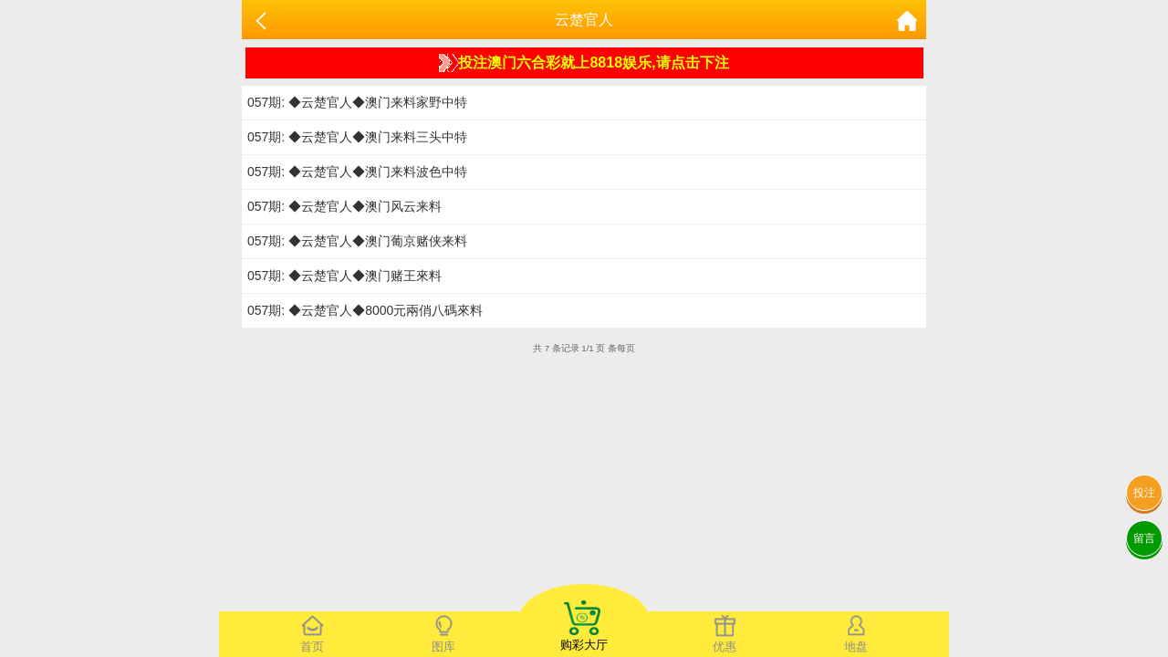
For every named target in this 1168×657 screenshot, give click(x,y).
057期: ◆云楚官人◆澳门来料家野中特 (357, 102)
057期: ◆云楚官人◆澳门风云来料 (344, 206)
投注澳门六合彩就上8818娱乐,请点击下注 (583, 63)
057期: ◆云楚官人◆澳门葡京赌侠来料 (357, 241)
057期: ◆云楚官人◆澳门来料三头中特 (357, 137)
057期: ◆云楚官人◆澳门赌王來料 (344, 275)
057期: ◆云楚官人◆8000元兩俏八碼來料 (365, 310)
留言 (1144, 538)
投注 (1144, 492)
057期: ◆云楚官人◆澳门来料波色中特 (357, 171)
